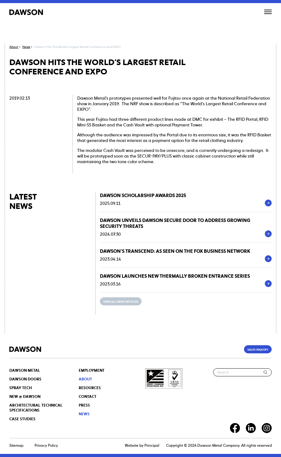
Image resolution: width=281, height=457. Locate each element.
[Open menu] (268, 12)
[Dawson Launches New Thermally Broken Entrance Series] (268, 283)
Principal (151, 446)
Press (84, 406)
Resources (90, 388)
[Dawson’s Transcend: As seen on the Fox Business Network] (268, 258)
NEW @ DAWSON (24, 397)
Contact (87, 397)
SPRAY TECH (20, 388)
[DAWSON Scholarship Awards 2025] (268, 203)
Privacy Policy (46, 446)
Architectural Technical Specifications (36, 408)
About (85, 379)
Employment (92, 371)
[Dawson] (26, 12)
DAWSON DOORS (25, 379)
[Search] (266, 372)
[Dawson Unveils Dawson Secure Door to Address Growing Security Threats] (268, 233)
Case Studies (22, 419)
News (84, 414)
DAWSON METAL (24, 371)
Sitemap (16, 446)
